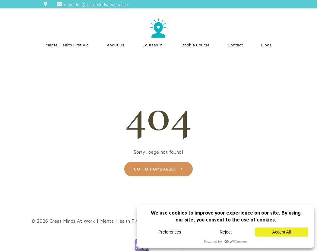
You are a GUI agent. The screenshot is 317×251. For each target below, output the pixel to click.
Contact (235, 44)
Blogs (266, 44)
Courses (152, 44)
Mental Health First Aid (67, 44)
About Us (115, 44)
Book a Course (196, 44)
